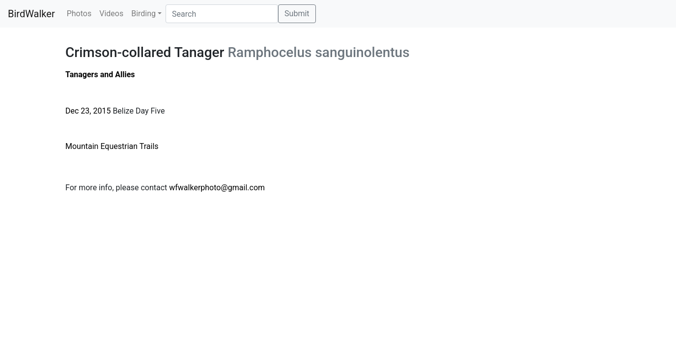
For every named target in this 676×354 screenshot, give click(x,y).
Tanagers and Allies (100, 74)
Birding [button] (143, 13)
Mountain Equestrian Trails (112, 146)
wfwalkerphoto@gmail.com (217, 187)
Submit (296, 13)
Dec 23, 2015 (88, 111)
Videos (111, 13)
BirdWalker (31, 14)
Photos (79, 13)
